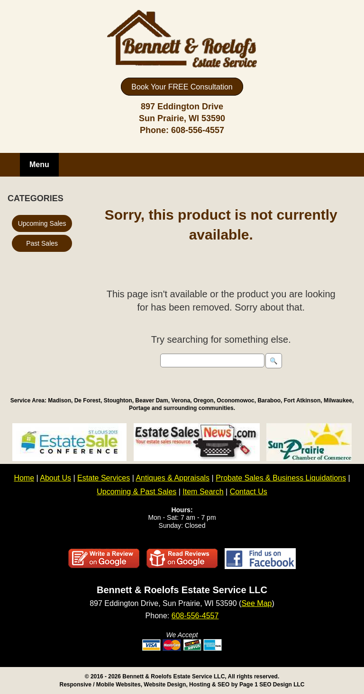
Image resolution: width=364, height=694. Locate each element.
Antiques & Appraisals (172, 478)
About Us (55, 478)
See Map (256, 603)
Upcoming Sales (42, 223)
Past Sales (42, 243)
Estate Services (103, 478)
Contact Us (248, 492)
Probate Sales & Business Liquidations (281, 478)
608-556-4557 (197, 130)
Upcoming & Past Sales (136, 492)
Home (24, 478)
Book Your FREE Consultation (181, 87)
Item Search (202, 492)
